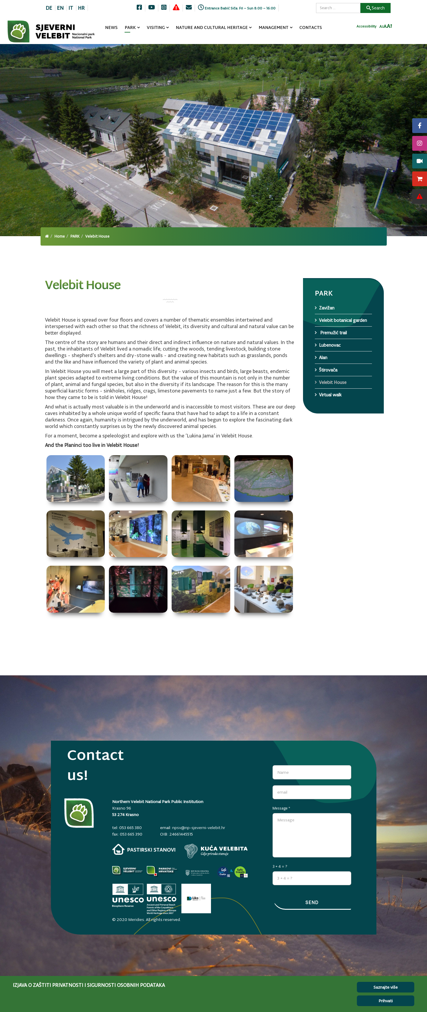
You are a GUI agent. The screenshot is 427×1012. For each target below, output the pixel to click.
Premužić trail (333, 332)
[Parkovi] (128, 871)
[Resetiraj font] (385, 28)
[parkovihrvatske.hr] (162, 871)
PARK (130, 28)
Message (281, 806)
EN (60, 8)
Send (312, 902)
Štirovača (328, 370)
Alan (323, 357)
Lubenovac (330, 345)
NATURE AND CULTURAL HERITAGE (212, 28)
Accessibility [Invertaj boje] (366, 28)
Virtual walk (330, 395)
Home (59, 236)
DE (49, 8)
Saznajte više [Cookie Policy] (385, 987)
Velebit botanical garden (343, 320)
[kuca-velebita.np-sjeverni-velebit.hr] (216, 851)
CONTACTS (310, 28)
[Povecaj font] (389, 27)
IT (70, 8)
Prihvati (385, 1000)
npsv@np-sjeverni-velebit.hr (198, 827)
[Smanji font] (381, 28)
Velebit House (333, 382)
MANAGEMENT (274, 28)
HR (81, 8)
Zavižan (326, 308)
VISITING (156, 28)
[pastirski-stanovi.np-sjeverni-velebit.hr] (143, 849)
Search (375, 8)
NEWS (111, 28)
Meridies (136, 917)
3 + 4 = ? (280, 864)
